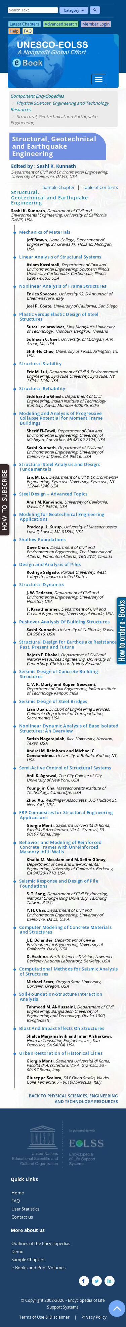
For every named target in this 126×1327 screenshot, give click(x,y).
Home (17, 1193)
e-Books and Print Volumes (38, 1268)
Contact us (22, 1217)
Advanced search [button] (61, 24)
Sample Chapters (28, 1260)
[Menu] (98, 79)
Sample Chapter (59, 187)
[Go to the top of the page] (114, 1312)
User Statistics (25, 1209)
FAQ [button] (28, 31)
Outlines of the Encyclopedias (40, 1243)
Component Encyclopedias (37, 96)
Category (74, 10)
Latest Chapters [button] (24, 24)
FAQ (15, 1201)
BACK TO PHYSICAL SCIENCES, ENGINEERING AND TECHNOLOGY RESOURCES (73, 1098)
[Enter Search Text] (33, 10)
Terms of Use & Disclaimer (44, 1317)
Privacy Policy (94, 1317)
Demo (17, 1251)
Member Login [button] (96, 24)
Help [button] (14, 31)
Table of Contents (100, 187)
